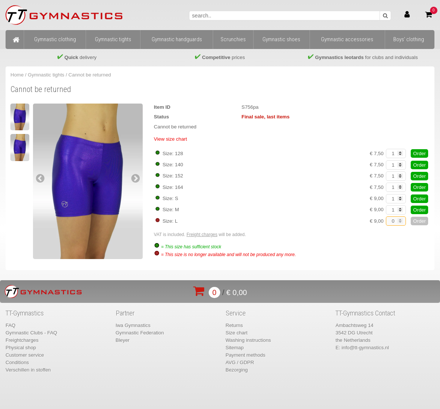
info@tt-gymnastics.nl (365, 347)
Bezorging (237, 370)
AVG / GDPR (240, 362)
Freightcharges (22, 340)
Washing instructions (248, 340)
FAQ (11, 325)
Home (17, 75)
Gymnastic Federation (140, 333)
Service (236, 313)
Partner (125, 313)
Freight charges (201, 234)
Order (419, 153)
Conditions (17, 362)
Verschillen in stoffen (28, 370)
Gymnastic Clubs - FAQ (31, 333)
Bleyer (123, 340)
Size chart (237, 333)
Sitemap (235, 347)
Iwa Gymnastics (133, 325)
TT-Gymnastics (25, 313)
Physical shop (21, 347)
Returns (234, 325)
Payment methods (245, 355)
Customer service (25, 355)
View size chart (170, 139)
